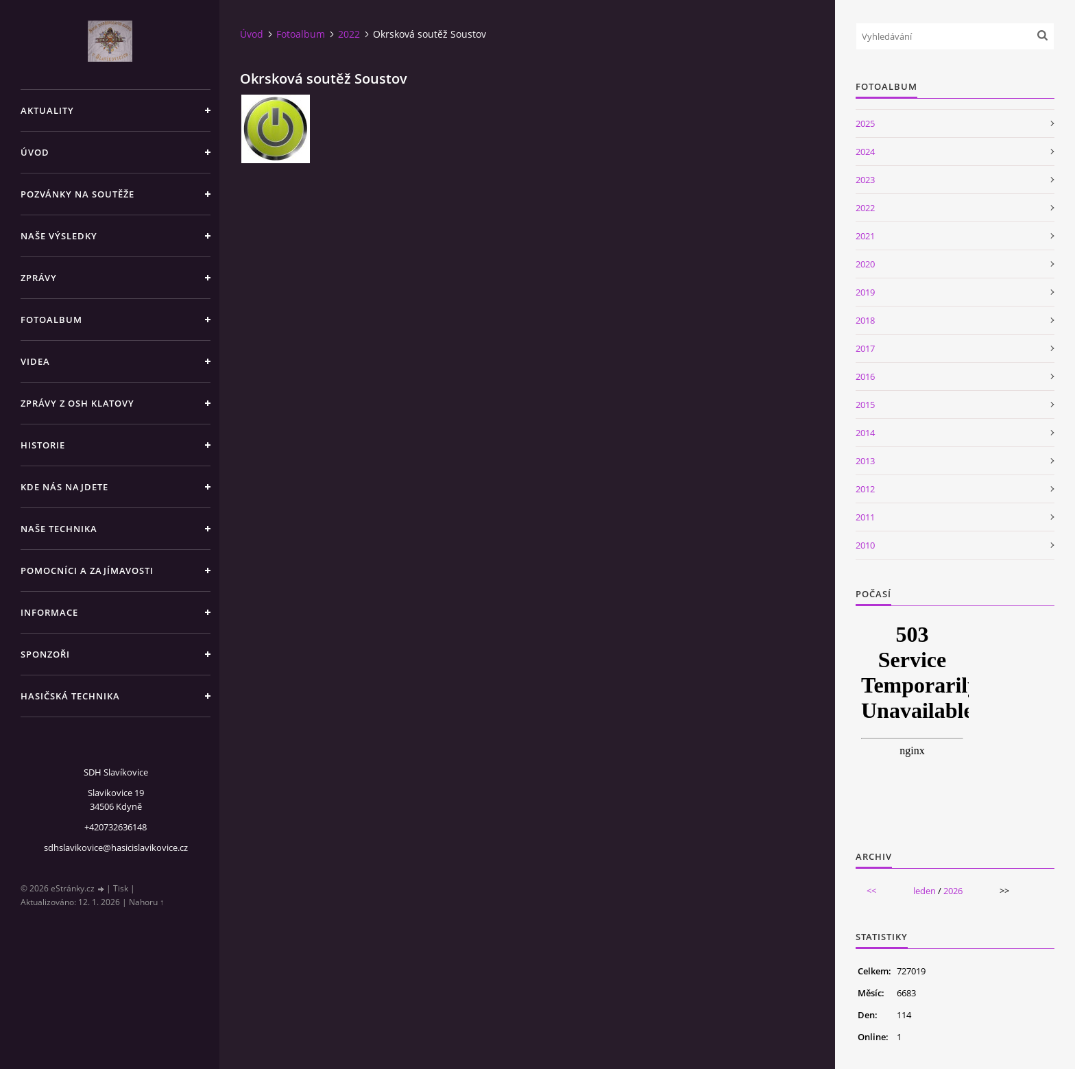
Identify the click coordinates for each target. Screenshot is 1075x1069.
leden (924, 891)
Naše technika (59, 529)
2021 (865, 236)
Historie (43, 445)
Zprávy (39, 278)
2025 (865, 123)
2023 (865, 179)
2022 (349, 33)
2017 (865, 348)
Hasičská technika (70, 696)
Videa (35, 361)
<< (871, 891)
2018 (865, 320)
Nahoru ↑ (146, 902)
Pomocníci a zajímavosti (87, 570)
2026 (953, 891)
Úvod (35, 152)
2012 (865, 489)
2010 (865, 545)
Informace (49, 612)
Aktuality (47, 110)
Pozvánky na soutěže (77, 194)
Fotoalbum (51, 319)
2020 (865, 264)
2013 (865, 461)
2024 (865, 151)
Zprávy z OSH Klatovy (77, 403)
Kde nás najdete (64, 487)
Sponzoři (45, 654)
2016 (865, 376)
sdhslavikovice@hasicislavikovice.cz (116, 847)
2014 (865, 433)
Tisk (120, 888)
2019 (865, 292)
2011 (865, 517)
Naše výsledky (59, 236)
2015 (865, 404)
